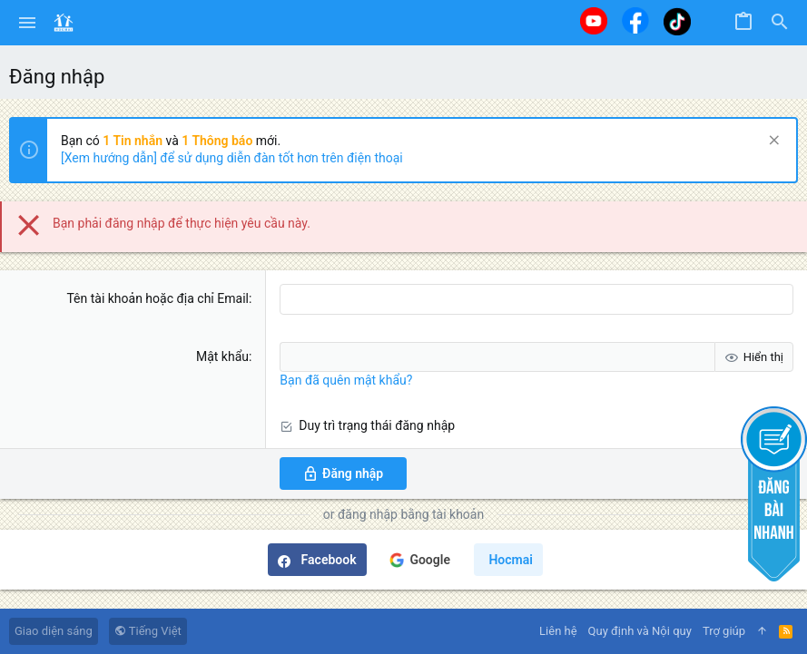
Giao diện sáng (54, 631)
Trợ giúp (724, 631)
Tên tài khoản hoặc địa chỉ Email (157, 298)
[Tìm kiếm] (780, 23)
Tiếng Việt (148, 631)
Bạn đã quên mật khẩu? (346, 380)
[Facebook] (635, 20)
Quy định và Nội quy (640, 631)
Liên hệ (558, 631)
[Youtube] (594, 21)
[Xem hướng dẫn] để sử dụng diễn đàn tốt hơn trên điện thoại (232, 158)
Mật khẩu (222, 356)
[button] (27, 22)
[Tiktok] (677, 21)
